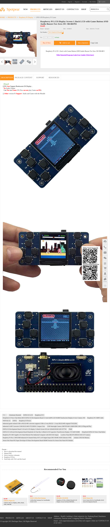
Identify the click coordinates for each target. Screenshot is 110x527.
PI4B (70, 429)
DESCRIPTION (7, 78)
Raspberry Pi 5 (39, 415)
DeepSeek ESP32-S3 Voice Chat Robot (93, 432)
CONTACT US (73, 9)
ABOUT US (59, 9)
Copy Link (94, 43)
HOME (2, 17)
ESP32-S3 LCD (28, 415)
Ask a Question (83, 43)
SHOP (83, 9)
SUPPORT (40, 78)
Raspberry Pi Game (49, 17)
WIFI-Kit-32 (6, 420)
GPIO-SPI (39, 17)
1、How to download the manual (11, 451)
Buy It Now (47, 43)
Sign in (70, 2)
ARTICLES (47, 9)
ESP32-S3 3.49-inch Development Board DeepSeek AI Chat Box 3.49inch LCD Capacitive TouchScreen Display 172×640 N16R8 (41, 432)
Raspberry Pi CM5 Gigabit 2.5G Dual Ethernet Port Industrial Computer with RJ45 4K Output (30, 435)
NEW (25, 9)
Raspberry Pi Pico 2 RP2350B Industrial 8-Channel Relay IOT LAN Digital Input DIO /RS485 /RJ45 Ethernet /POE (37, 437)
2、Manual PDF (7, 453)
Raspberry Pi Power (25, 420)
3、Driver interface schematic (11, 455)
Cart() (103, 2)
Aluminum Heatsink (15, 415)
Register (77, 2)
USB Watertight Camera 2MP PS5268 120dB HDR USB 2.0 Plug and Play (69, 426)
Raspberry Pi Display (26, 17)
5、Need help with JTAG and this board (14, 459)
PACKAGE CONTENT (23, 78)
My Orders (93, 2)
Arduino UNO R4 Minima (81, 437)
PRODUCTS (35, 9)
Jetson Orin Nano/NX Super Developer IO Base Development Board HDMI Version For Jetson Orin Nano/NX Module (38, 440)
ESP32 (15, 420)
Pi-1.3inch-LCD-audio (55, 32)
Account (84, 2)
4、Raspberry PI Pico (8, 457)
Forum (64, 2)
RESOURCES (54, 78)
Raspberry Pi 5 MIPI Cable (95, 418)
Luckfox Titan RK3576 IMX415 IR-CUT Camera (75, 435)
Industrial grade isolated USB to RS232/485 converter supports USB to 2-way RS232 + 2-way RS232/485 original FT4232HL (40, 423)
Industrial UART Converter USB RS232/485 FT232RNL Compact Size (24, 426)
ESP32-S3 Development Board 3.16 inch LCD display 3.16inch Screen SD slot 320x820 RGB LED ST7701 (34, 429)
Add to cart (66, 43)
